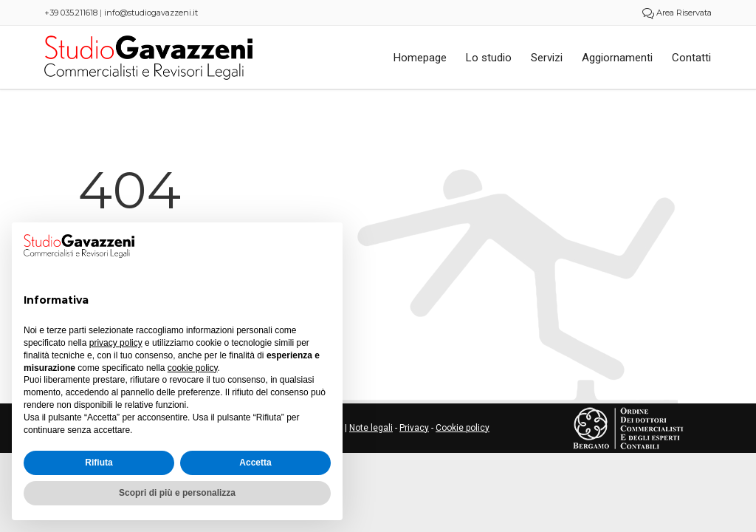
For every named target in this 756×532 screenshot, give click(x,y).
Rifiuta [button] (98, 462)
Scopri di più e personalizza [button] (177, 493)
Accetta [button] (255, 462)
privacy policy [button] (115, 343)
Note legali (371, 428)
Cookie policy (462, 428)
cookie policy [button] (193, 368)
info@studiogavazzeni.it (151, 12)
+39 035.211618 (70, 12)
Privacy (414, 428)
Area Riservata (677, 12)
